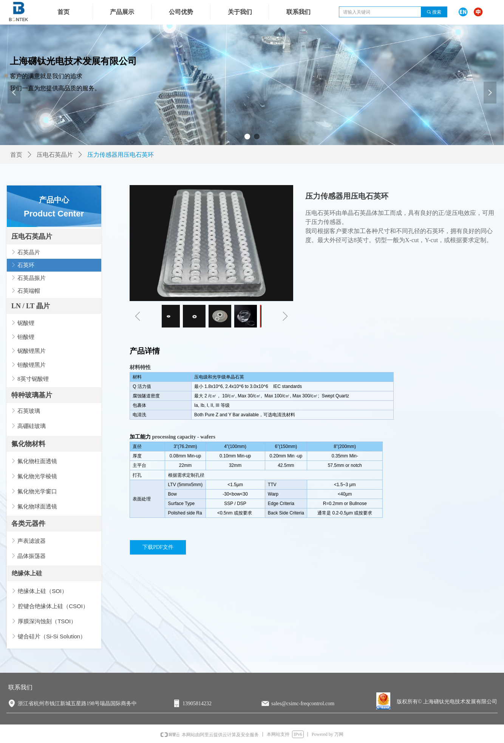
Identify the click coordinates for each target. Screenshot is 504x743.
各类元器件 (28, 523)
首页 (16, 154)
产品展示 (122, 12)
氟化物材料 (28, 444)
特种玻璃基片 (31, 395)
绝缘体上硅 (27, 573)
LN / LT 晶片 (30, 306)
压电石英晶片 (31, 236)
